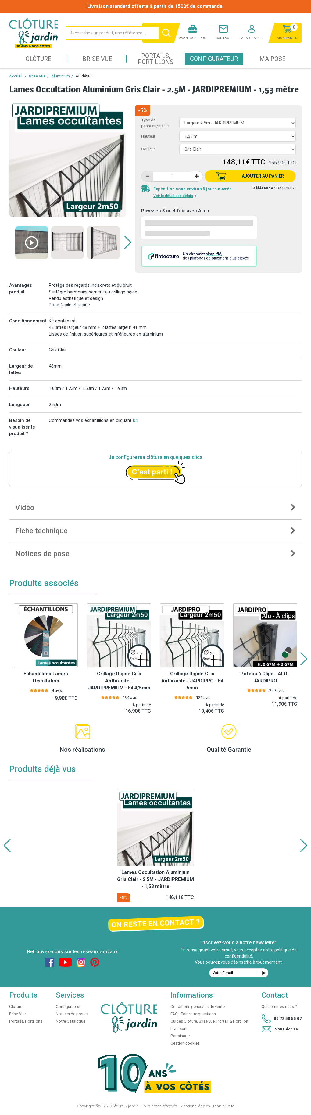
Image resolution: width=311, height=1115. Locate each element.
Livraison (178, 1028)
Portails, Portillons (155, 59)
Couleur (148, 149)
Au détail (83, 76)
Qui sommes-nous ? (279, 1006)
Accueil (15, 76)
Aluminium (60, 76)
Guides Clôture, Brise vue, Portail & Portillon (209, 1021)
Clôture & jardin (125, 1106)
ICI (135, 420)
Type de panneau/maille (155, 123)
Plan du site (223, 1106)
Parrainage (180, 1036)
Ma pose (272, 59)
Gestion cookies (185, 1043)
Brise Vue (97, 59)
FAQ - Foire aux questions (193, 1014)
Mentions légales (195, 1106)
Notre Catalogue (70, 1021)
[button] (128, 242)
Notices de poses (72, 1014)
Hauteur (148, 136)
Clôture (39, 59)
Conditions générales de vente (197, 1006)
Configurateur (214, 59)
